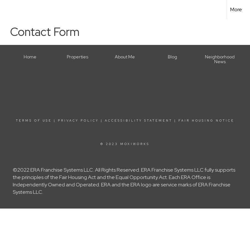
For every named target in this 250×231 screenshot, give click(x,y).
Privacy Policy (78, 121)
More (236, 9)
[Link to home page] (8, 9)
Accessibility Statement (138, 121)
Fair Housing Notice (206, 121)
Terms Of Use (34, 121)
